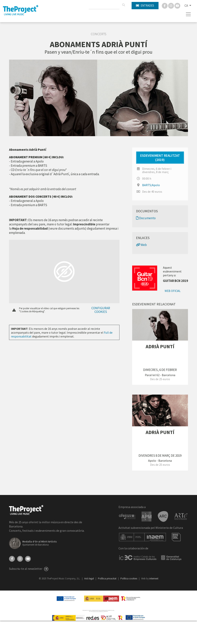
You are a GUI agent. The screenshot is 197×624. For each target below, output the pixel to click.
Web (141, 245)
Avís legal (89, 578)
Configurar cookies (100, 310)
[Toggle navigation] (188, 14)
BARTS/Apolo (151, 185)
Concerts (98, 34)
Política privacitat (107, 578)
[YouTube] (28, 558)
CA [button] (186, 5)
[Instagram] (171, 5)
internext (153, 578)
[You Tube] (177, 5)
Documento (146, 218)
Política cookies (129, 578)
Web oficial (173, 291)
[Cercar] (123, 5)
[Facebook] (165, 5)
